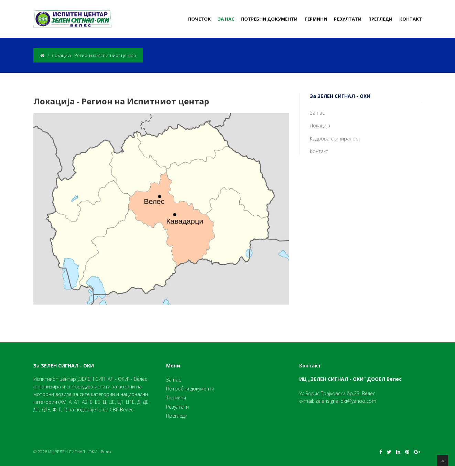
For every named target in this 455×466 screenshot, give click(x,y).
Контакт (410, 19)
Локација (320, 125)
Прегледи (380, 19)
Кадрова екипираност (335, 138)
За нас (226, 19)
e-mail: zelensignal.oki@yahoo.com (337, 401)
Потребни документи (269, 19)
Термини (315, 19)
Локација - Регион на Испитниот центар (121, 101)
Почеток (199, 19)
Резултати (347, 19)
